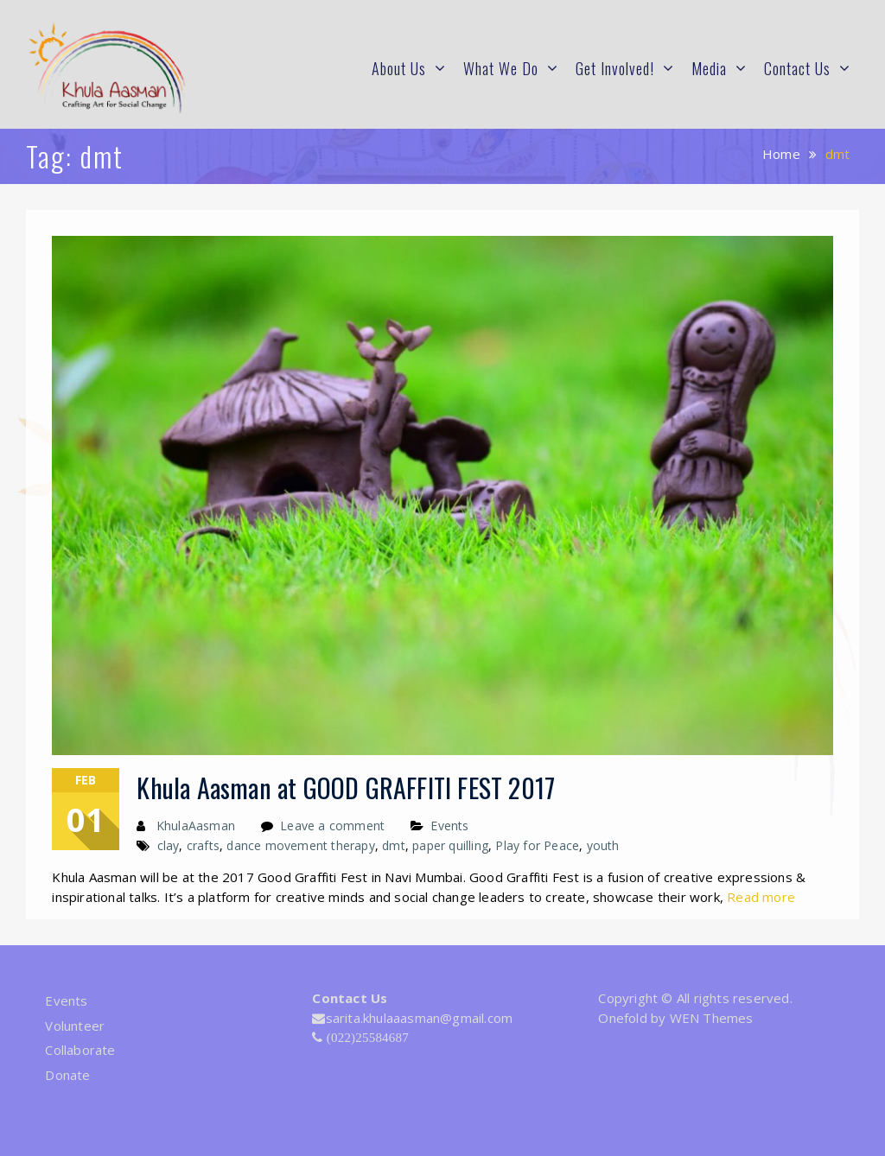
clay (168, 845)
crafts (203, 845)
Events (449, 825)
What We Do (500, 68)
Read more (761, 896)
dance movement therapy (300, 845)
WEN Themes (712, 1017)
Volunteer (75, 1025)
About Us (399, 68)
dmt (393, 845)
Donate (67, 1074)
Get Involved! (615, 68)
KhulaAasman (195, 825)
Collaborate (80, 1049)
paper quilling (450, 845)
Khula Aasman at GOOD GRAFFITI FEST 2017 (346, 787)
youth (603, 845)
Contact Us (797, 68)
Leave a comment (332, 825)
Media (709, 68)
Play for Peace (537, 845)
